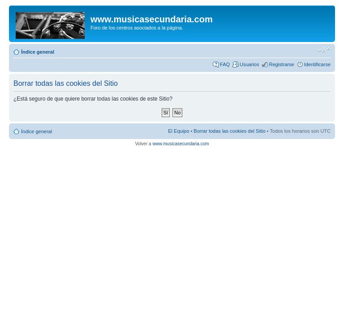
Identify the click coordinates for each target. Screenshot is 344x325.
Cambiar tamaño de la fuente (324, 50)
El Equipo (178, 131)
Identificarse (317, 64)
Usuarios (249, 64)
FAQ (225, 64)
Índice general (37, 52)
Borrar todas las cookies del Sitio (229, 131)
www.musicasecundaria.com (180, 143)
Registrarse (281, 64)
